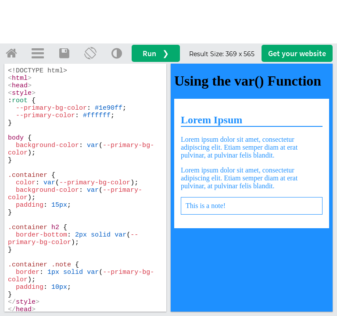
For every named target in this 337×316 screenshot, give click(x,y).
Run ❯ (156, 53)
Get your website (297, 53)
